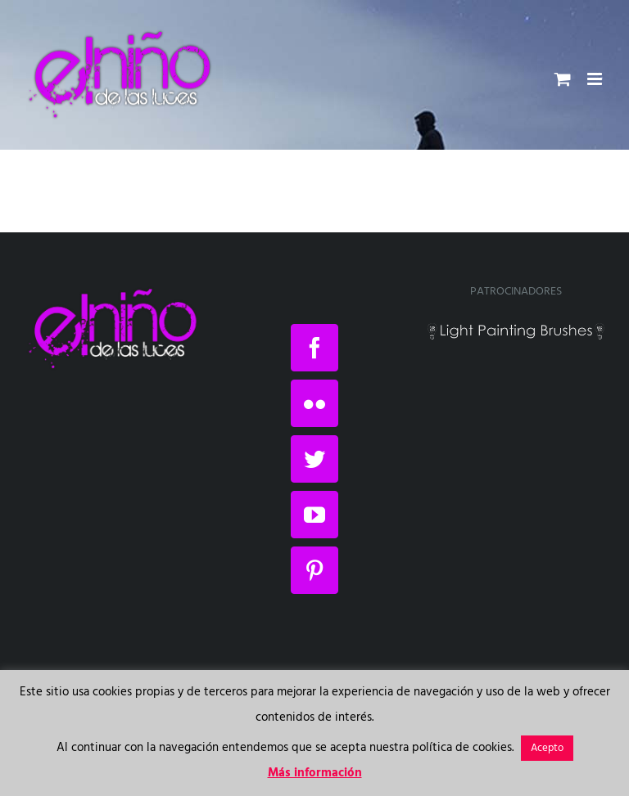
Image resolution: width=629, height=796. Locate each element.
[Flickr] (314, 403)
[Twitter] (314, 459)
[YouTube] (314, 514)
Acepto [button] (547, 748)
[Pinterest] (314, 570)
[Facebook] (314, 347)
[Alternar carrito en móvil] (562, 79)
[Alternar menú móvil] (595, 79)
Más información (315, 773)
